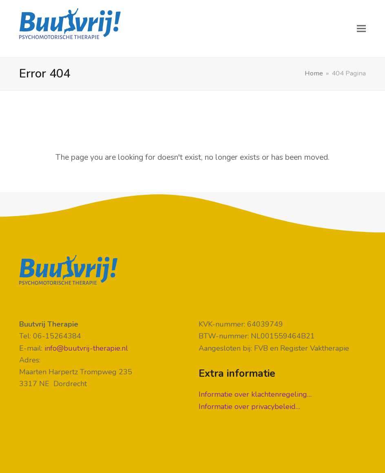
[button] (361, 28)
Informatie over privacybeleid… (249, 406)
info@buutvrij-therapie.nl (86, 348)
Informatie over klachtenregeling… (255, 394)
